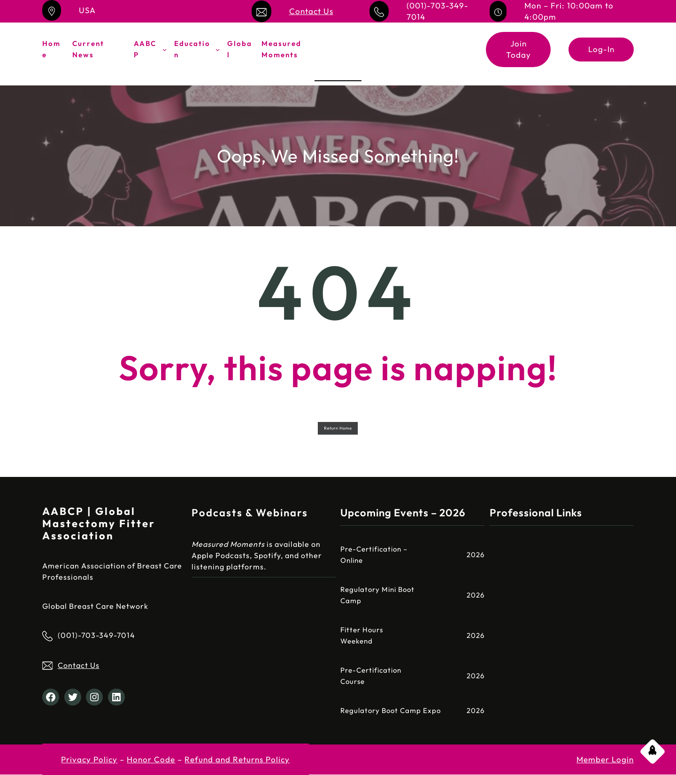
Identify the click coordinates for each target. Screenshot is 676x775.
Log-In (601, 49)
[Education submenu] (217, 49)
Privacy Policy (89, 759)
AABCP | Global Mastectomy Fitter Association (98, 524)
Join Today (518, 49)
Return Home (338, 428)
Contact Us (311, 11)
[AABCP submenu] (164, 49)
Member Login (605, 759)
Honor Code (151, 759)
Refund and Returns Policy (237, 759)
